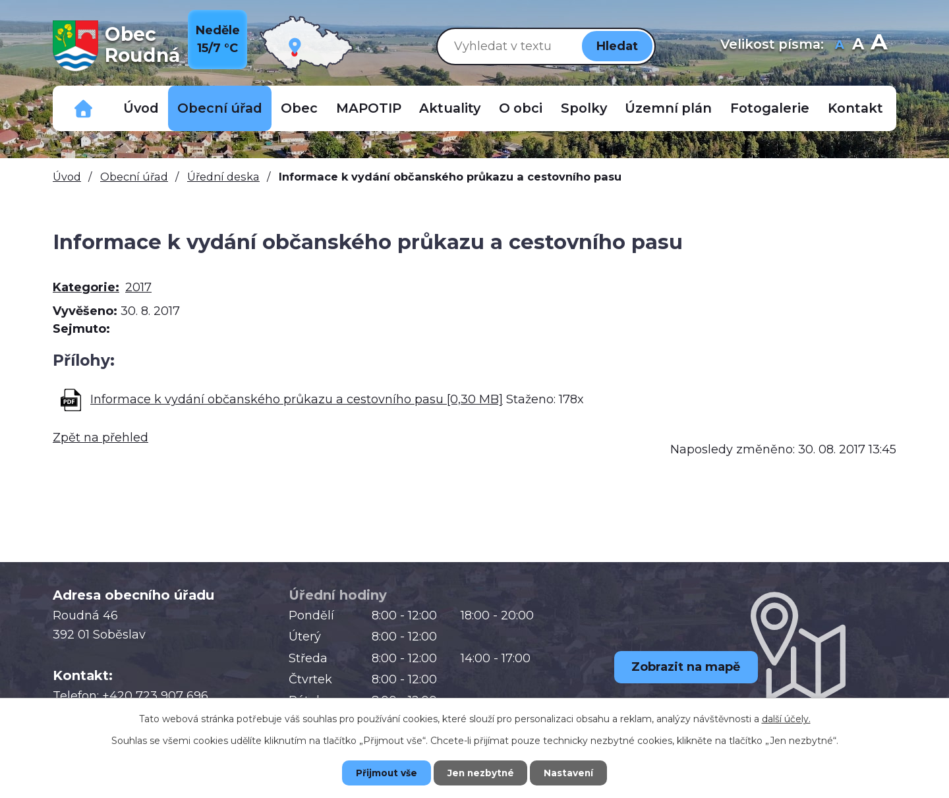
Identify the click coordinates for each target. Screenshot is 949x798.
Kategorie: (86, 287)
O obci (520, 108)
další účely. (786, 718)
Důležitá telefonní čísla (84, 108)
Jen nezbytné (480, 772)
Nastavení (573, 772)
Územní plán (668, 108)
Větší (879, 46)
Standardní (857, 46)
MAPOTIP (368, 108)
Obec (299, 108)
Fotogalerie (769, 108)
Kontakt (855, 108)
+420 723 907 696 (155, 696)
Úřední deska (223, 176)
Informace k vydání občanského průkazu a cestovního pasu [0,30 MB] (296, 399)
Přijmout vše (382, 772)
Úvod (141, 108)
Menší (839, 46)
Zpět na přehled (100, 437)
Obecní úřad (219, 108)
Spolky (584, 108)
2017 (138, 287)
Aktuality (449, 108)
